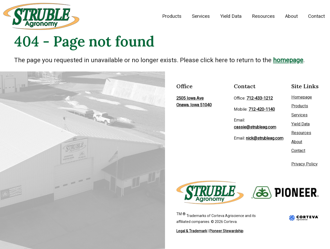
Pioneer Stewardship (226, 231)
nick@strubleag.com (264, 138)
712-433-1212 (259, 98)
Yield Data (231, 16)
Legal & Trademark (191, 231)
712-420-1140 (262, 109)
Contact (316, 16)
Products (172, 16)
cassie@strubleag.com (255, 127)
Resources (263, 16)
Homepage (301, 97)
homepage (288, 60)
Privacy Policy (304, 164)
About (291, 16)
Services (201, 16)
